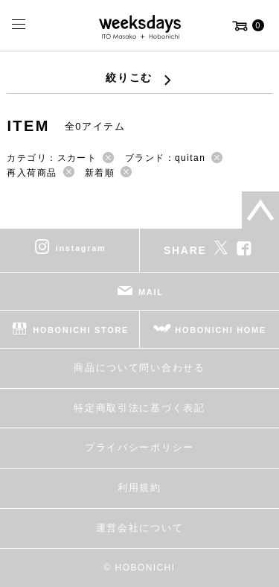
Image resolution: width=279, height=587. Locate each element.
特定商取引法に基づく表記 (139, 407)
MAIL (151, 292)
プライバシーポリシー (139, 447)
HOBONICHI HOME (220, 330)
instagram (81, 248)
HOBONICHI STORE (81, 330)
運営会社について (139, 527)
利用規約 (139, 487)
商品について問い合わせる (139, 367)
